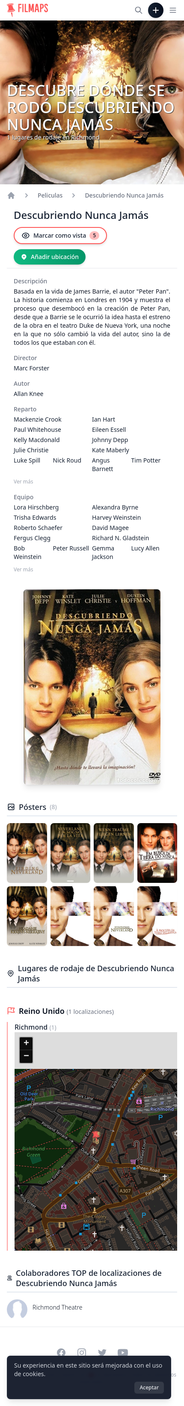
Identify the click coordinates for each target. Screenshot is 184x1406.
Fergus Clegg (32, 538)
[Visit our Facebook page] (61, 1353)
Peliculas (50, 195)
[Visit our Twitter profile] (102, 1353)
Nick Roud (67, 460)
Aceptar (149, 1387)
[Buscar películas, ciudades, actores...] (138, 10)
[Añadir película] (155, 10)
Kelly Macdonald (37, 440)
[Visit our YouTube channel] (123, 1353)
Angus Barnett (102, 464)
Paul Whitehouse (37, 429)
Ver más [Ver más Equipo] (23, 569)
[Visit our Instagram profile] (82, 1353)
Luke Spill (27, 460)
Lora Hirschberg (36, 507)
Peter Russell (71, 548)
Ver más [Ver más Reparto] (23, 481)
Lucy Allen (145, 548)
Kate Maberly (110, 450)
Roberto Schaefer (38, 528)
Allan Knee (28, 394)
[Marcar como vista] (60, 235)
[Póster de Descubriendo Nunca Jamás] (27, 853)
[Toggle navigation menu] (173, 10)
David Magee (110, 528)
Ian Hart (103, 419)
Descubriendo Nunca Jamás (124, 195)
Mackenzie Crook (38, 419)
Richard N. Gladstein (120, 538)
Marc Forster (31, 368)
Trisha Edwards (35, 517)
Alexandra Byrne (115, 507)
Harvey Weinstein (116, 517)
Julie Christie (31, 450)
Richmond (32, 1027)
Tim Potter (146, 460)
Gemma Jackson (103, 552)
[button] (96, 1136)
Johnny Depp (110, 440)
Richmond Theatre (57, 1307)
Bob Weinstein (28, 552)
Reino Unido (43, 1011)
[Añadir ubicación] (50, 257)
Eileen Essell (109, 429)
